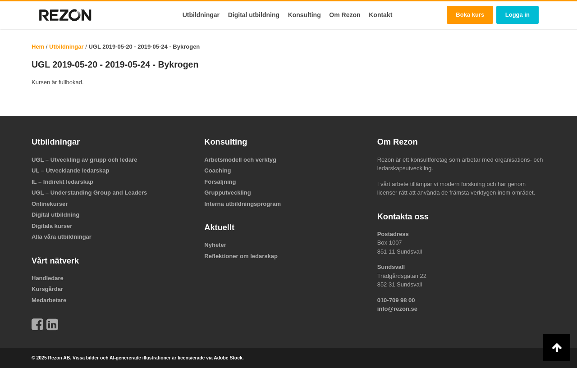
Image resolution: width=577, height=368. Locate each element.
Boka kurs (470, 14)
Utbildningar (201, 14)
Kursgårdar (47, 289)
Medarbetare (49, 300)
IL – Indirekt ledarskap (62, 181)
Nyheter (215, 244)
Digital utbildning (253, 14)
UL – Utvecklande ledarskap (70, 170)
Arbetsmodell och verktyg (240, 159)
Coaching (217, 170)
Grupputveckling (227, 192)
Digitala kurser (52, 226)
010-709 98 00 (396, 300)
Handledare (48, 278)
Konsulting (304, 14)
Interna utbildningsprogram (242, 203)
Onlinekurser (50, 203)
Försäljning (220, 181)
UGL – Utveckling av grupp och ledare (84, 159)
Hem (38, 46)
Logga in (517, 14)
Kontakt (380, 14)
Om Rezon (344, 14)
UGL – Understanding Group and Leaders (89, 192)
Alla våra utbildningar (62, 236)
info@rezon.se (397, 308)
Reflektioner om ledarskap (241, 256)
